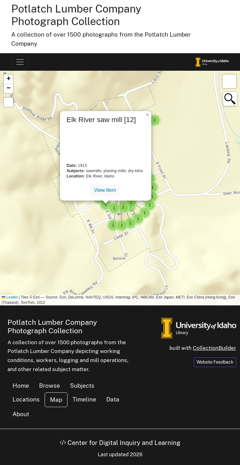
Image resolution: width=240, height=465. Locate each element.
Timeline (84, 399)
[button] (154, 120)
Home (20, 385)
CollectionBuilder (214, 348)
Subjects (82, 385)
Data (112, 399)
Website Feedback (215, 362)
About (20, 414)
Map (56, 399)
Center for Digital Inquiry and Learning (120, 443)
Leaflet (10, 297)
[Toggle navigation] (20, 62)
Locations (26, 399)
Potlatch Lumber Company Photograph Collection (76, 15)
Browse (49, 385)
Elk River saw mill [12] (101, 119)
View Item (105, 190)
